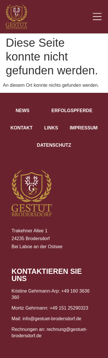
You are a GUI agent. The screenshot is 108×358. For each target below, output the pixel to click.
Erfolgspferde (72, 110)
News (22, 110)
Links (51, 127)
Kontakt (21, 127)
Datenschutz (54, 145)
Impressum (84, 127)
